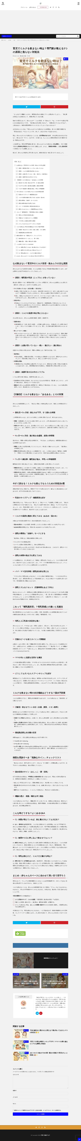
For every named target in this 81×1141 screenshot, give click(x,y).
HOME (4, 40)
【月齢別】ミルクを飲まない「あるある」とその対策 (28, 180)
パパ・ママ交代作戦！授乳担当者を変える (28, 206)
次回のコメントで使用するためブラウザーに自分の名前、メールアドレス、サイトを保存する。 (38, 1110)
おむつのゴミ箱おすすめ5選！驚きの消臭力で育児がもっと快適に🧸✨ (49, 1054)
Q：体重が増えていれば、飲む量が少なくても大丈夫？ (31, 247)
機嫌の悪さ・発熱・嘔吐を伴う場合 (26, 241)
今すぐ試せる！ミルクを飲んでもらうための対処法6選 (29, 192)
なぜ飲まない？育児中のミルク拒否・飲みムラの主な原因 (29, 165)
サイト (14, 1103)
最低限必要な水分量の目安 (24, 233)
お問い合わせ (32, 7)
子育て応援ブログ (45, 1135)
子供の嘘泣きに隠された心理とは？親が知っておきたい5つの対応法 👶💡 (49, 1031)
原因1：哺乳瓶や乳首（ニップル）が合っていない (30, 168)
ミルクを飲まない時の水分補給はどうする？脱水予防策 (29, 227)
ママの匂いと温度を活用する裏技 (25, 221)
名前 (14, 1090)
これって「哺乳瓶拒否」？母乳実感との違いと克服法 (28, 212)
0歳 (14, 40)
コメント (16, 1074)
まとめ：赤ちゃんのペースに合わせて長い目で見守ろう (29, 256)
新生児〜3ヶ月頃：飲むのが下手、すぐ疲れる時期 (30, 183)
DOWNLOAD (43, 7)
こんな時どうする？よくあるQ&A (23, 244)
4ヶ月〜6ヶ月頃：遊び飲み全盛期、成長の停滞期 (29, 186)
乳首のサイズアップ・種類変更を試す (26, 194)
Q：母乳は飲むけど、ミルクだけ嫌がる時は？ (29, 253)
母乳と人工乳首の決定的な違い (25, 215)
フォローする (51, 960)
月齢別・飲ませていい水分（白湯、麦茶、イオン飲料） (31, 230)
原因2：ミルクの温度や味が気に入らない (27, 171)
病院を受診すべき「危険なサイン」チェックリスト (28, 235)
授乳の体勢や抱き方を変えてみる (25, 203)
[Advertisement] (40, 22)
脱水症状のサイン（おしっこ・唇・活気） (28, 238)
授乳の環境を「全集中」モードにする (26, 200)
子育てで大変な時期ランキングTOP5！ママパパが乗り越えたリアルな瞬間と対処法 (49, 1043)
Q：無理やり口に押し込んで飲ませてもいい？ (29, 250)
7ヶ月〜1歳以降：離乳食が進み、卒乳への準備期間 (30, 189)
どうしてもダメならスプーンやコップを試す (28, 224)
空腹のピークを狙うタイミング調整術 (26, 218)
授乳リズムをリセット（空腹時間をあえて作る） (29, 209)
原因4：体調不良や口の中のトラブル (26, 177)
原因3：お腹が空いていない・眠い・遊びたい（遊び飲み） (32, 174)
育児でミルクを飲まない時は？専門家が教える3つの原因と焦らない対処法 (33, 40)
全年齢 (9, 40)
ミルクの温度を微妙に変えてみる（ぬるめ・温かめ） (30, 197)
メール (15, 1097)
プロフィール (24, 7)
